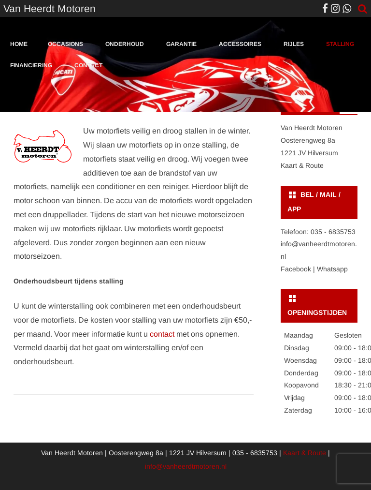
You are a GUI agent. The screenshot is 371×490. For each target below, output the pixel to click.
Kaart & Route (302, 165)
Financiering (31, 65)
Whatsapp (332, 269)
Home (19, 44)
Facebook (296, 269)
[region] (185, 24)
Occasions (65, 44)
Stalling (340, 44)
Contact (88, 65)
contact (162, 334)
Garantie (181, 44)
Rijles (294, 44)
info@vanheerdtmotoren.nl (186, 466)
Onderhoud (124, 44)
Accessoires (240, 44)
